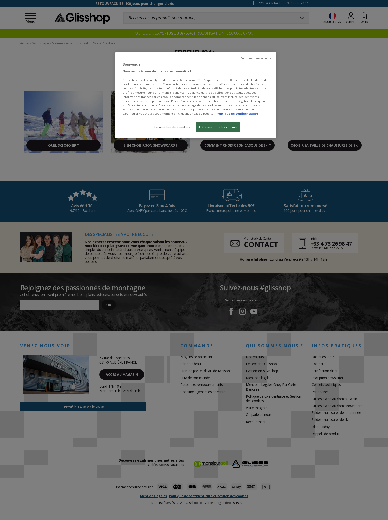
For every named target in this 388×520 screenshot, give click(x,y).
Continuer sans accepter (256, 58)
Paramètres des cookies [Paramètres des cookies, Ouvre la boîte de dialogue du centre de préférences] (172, 127)
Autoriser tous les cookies (218, 127)
